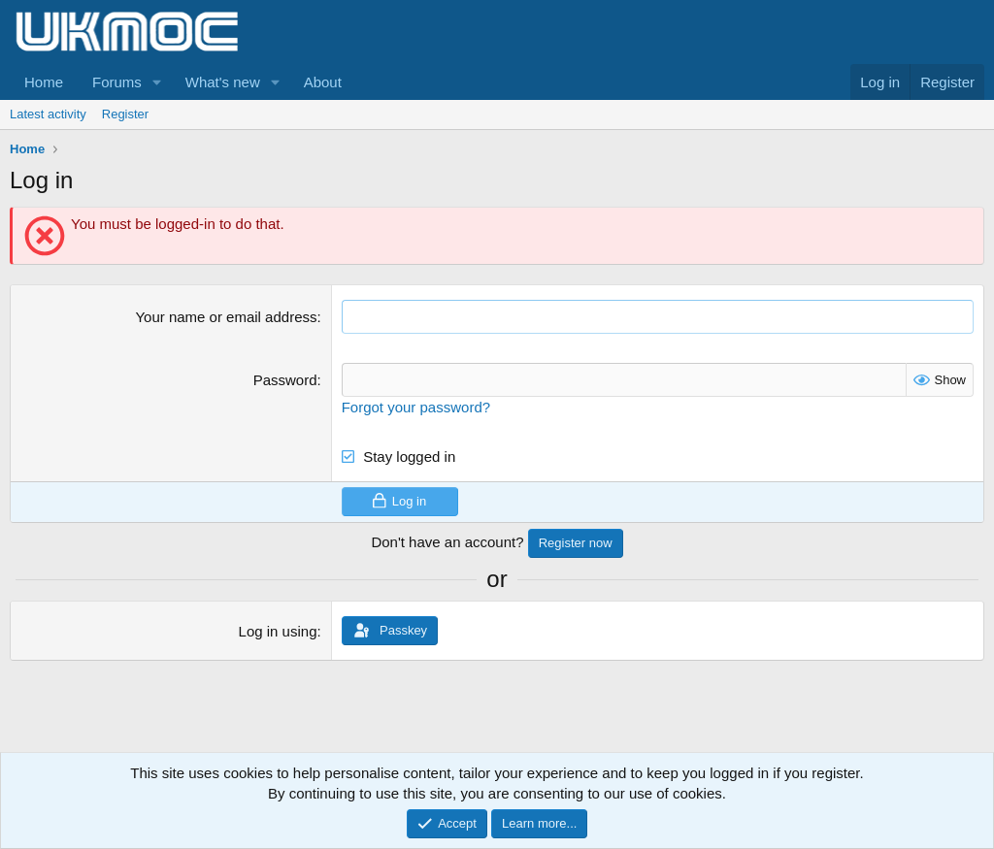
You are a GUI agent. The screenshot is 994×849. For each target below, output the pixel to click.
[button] (157, 82)
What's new (222, 82)
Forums (117, 82)
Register (125, 114)
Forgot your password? (416, 407)
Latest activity (48, 114)
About (323, 82)
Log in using (278, 631)
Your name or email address (225, 317)
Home (43, 82)
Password (285, 380)
